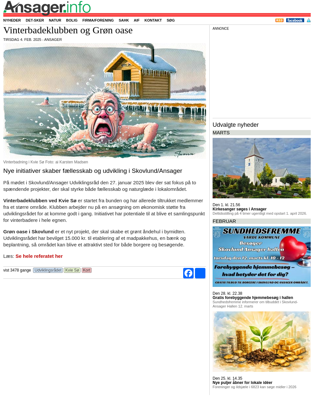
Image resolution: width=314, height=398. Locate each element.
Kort (87, 270)
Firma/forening (98, 20)
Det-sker (35, 20)
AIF (137, 20)
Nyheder (12, 20)
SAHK (124, 20)
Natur (55, 20)
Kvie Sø (72, 270)
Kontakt (153, 20)
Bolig (72, 20)
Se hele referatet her (39, 256)
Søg (171, 20)
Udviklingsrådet (47, 270)
